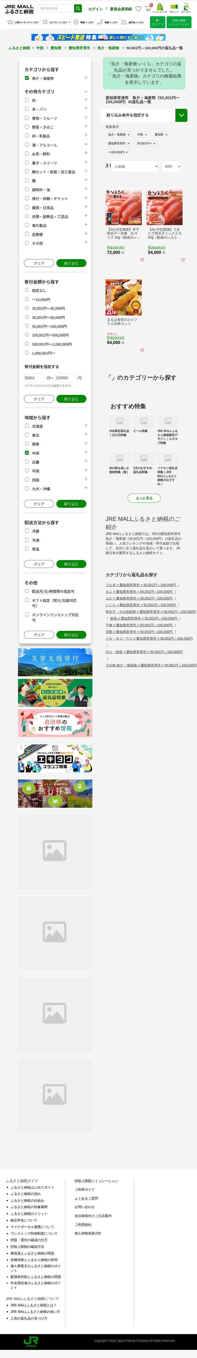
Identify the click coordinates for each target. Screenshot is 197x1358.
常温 (35, 548)
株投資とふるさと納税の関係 (32, 1252)
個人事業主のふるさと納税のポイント (36, 1267)
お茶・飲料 (41, 152)
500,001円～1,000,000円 (52, 343)
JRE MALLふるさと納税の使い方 (35, 1311)
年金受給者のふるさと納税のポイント (36, 1284)
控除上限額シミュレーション (96, 1180)
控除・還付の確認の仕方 (29, 1239)
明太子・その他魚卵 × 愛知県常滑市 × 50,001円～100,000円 (151, 611)
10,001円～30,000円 (48, 307)
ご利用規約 (83, 1224)
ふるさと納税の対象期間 (29, 1206)
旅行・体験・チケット (50, 197)
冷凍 (35, 539)
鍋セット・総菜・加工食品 (53, 170)
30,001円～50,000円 (48, 316)
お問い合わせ (85, 1206)
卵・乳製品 (41, 134)
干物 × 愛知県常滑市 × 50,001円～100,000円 (139, 624)
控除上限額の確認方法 (27, 1246)
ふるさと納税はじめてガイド (32, 1186)
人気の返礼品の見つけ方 (29, 1317)
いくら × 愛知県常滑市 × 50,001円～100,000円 (141, 604)
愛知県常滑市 (79, 47)
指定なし (39, 289)
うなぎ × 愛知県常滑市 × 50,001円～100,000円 (141, 584)
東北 (35, 434)
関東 (35, 443)
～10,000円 (41, 298)
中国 (35, 469)
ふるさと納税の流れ (26, 1193)
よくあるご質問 (86, 1197)
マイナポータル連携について (32, 1226)
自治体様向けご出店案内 (93, 1215)
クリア (39, 262)
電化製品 (39, 224)
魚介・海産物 (108, 47)
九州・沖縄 (41, 487)
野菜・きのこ (43, 126)
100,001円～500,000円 (50, 334)
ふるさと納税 (19, 47)
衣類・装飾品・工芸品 (50, 215)
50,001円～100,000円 (49, 325)
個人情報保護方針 (88, 1232)
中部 (39, 47)
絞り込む (71, 262)
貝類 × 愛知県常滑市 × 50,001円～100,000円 (139, 631)
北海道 (37, 425)
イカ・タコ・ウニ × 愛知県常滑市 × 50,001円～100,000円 (149, 637)
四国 (35, 478)
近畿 (35, 461)
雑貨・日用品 (43, 206)
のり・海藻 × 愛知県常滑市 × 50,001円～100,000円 (144, 651)
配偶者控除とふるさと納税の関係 (36, 1276)
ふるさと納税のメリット (29, 1213)
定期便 (37, 233)
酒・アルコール (44, 144)
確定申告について (24, 1219)
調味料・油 (41, 188)
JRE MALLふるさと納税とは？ (34, 1304)
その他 (37, 242)
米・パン (39, 108)
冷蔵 (35, 530)
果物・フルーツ (44, 117)
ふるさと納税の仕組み (27, 1199)
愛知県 (56, 47)
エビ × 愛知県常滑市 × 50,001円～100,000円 (139, 597)
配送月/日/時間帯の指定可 (53, 590)
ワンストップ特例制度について (34, 1232)
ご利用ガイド (85, 1188)
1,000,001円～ (43, 351)
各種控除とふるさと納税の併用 (34, 1259)
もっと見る (144, 497)
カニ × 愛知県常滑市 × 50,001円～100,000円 (139, 591)
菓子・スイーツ (44, 161)
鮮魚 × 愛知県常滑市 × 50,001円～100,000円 (144, 617)
